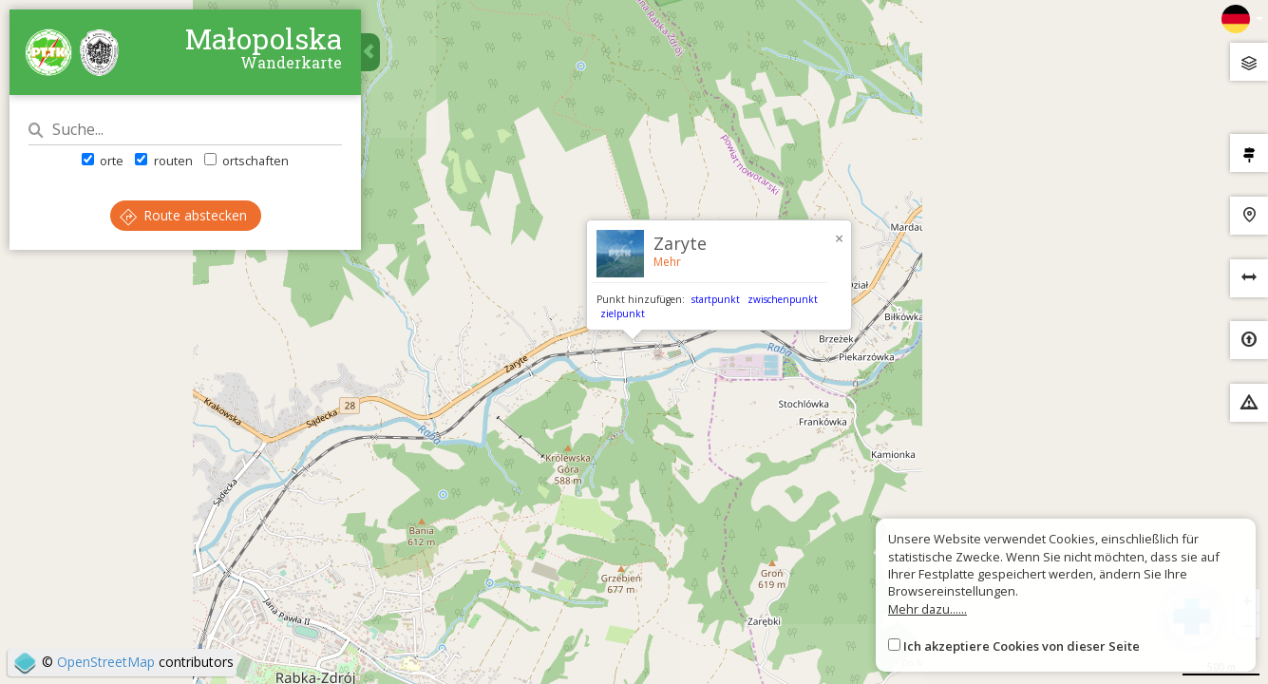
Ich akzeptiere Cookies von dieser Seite (1021, 646)
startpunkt (715, 299)
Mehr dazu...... (927, 609)
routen (163, 160)
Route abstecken (183, 215)
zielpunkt (622, 313)
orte (102, 160)
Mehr (667, 262)
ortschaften (246, 160)
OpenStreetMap (106, 662)
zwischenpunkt (783, 299)
